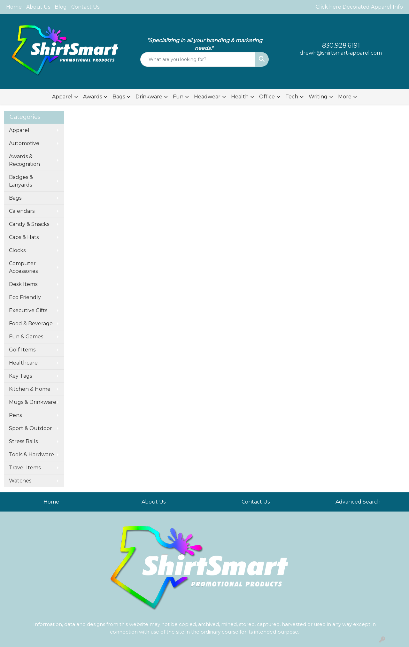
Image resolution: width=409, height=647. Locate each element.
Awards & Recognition (24, 160)
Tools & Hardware (31, 454)
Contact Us (85, 7)
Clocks (17, 250)
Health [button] (240, 97)
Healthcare (23, 363)
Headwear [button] (207, 97)
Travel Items (25, 468)
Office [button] (267, 97)
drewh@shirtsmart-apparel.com (341, 53)
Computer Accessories (23, 267)
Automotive (24, 143)
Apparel (19, 130)
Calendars (22, 211)
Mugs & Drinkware (32, 402)
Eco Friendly (25, 297)
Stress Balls (23, 441)
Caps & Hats (24, 237)
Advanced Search (358, 502)
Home (14, 7)
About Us (38, 7)
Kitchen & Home (29, 389)
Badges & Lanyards (21, 181)
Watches (20, 481)
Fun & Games (26, 337)
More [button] (344, 97)
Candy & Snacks (29, 224)
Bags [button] (118, 97)
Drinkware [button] (148, 97)
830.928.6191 (341, 45)
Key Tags (20, 376)
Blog (61, 7)
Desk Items (23, 284)
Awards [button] (92, 97)
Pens (15, 415)
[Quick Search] (198, 59)
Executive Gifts (28, 310)
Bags (15, 198)
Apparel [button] (62, 97)
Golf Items (22, 350)
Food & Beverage (31, 323)
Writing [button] (318, 97)
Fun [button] (178, 97)
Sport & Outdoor (30, 428)
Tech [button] (291, 97)
